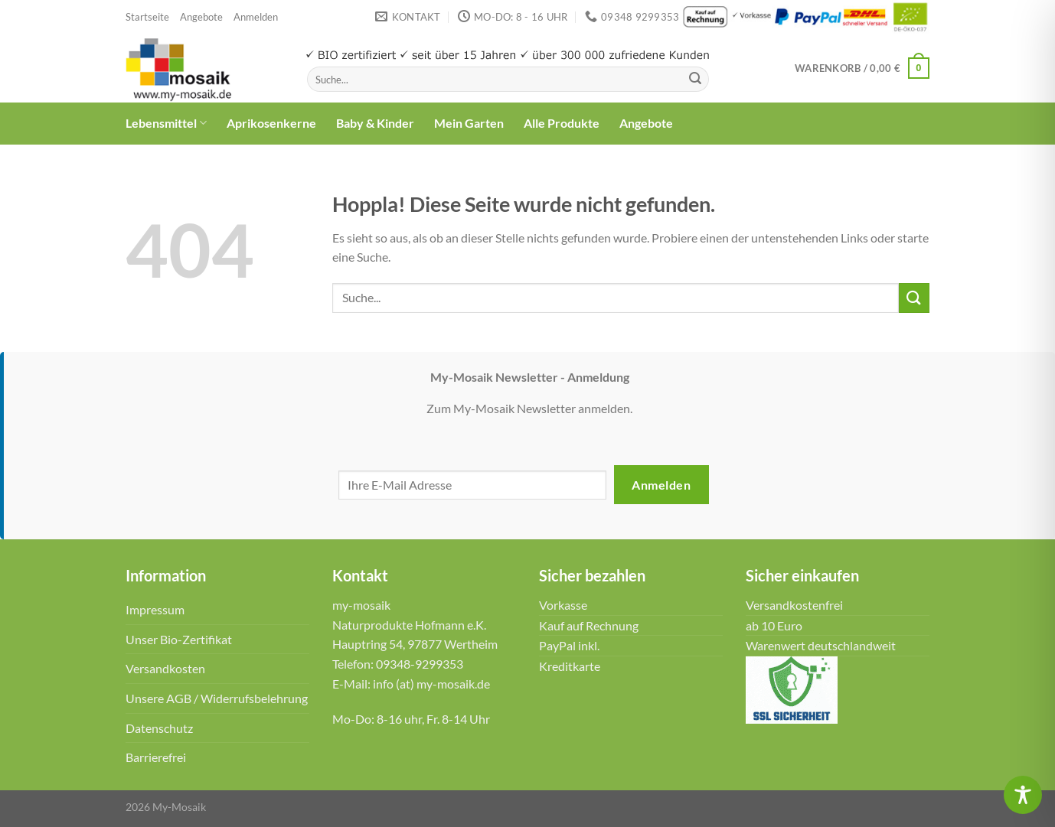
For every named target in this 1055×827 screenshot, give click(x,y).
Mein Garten (469, 123)
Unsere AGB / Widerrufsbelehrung (217, 698)
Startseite (147, 17)
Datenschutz (159, 728)
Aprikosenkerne (271, 123)
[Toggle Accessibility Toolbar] (1023, 795)
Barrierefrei (156, 757)
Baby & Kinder (375, 123)
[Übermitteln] (695, 80)
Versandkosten (165, 668)
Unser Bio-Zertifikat (179, 639)
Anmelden (661, 484)
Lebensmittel (166, 123)
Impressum (155, 609)
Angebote (201, 17)
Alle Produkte (561, 123)
